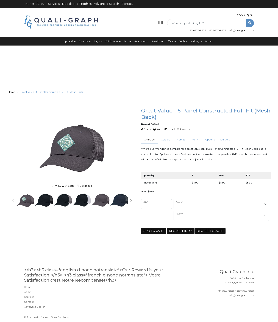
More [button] (208, 41)
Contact (127, 3)
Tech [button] (182, 41)
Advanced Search (106, 3)
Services (54, 3)
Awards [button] (83, 41)
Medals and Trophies (76, 3)
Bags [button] (97, 41)
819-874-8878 (198, 30)
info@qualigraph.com (241, 30)
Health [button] (156, 41)
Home (29, 3)
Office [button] (169, 41)
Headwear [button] (140, 41)
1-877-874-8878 (217, 30)
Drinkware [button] (111, 41)
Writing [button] (195, 41)
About (41, 3)
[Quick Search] (206, 23)
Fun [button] (126, 41)
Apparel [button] (68, 41)
